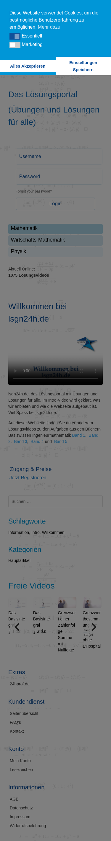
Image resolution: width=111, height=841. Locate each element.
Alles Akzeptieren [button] (27, 66)
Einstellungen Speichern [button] (83, 66)
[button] (14, 36)
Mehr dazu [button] (49, 27)
